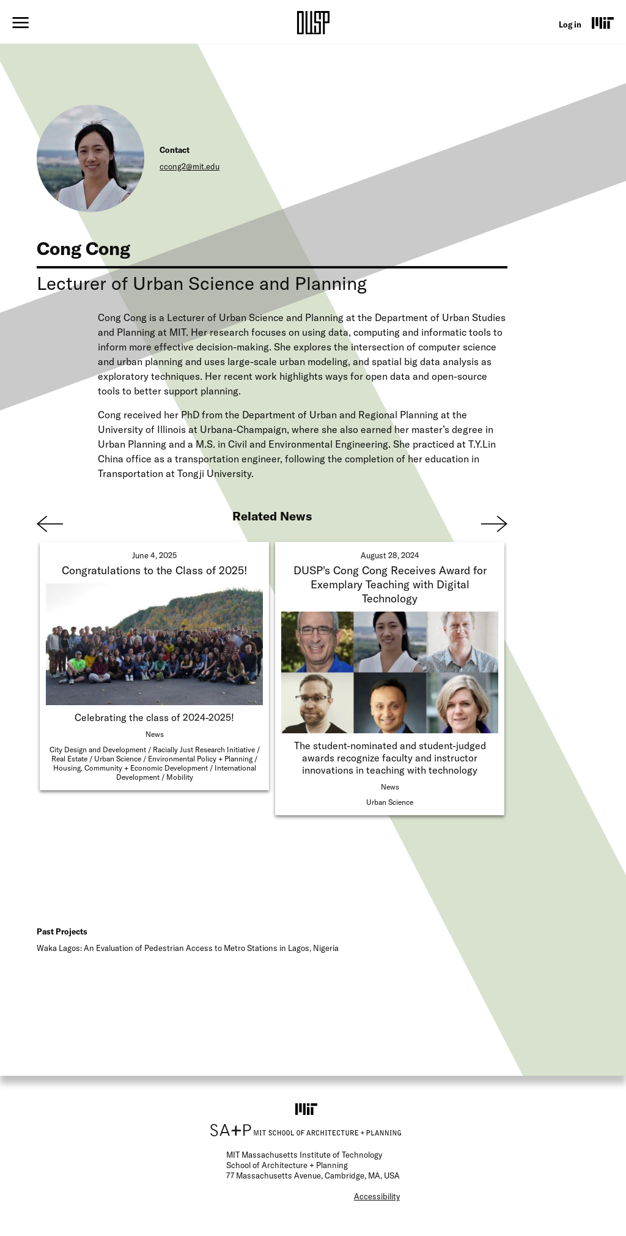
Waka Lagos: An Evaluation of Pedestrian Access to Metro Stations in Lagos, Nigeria (188, 948)
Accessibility (377, 1196)
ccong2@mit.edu (189, 166)
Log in (570, 24)
